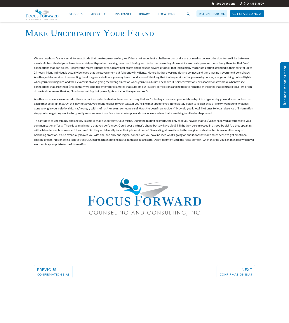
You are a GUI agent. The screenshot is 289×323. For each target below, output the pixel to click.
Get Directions (223, 3)
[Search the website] (188, 13)
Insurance (123, 14)
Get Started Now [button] (247, 13)
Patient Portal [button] (212, 13)
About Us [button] (99, 14)
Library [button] (144, 14)
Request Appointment (284, 85)
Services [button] (76, 14)
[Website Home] (42, 14)
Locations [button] (167, 14)
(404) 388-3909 (252, 3)
